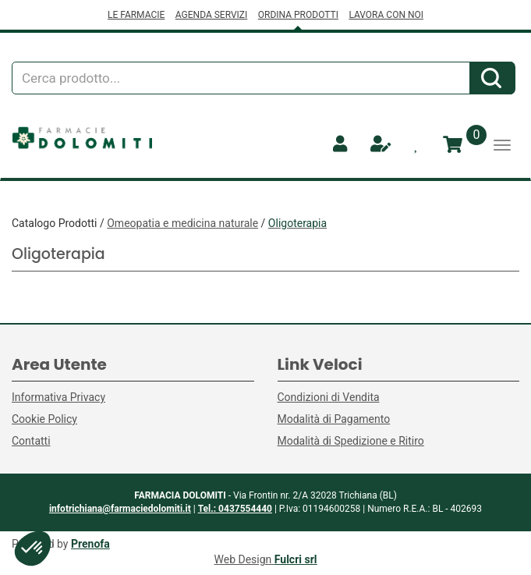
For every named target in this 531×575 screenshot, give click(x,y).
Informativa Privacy (58, 397)
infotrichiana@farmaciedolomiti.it (120, 508)
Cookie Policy (44, 419)
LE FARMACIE (136, 14)
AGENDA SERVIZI (211, 14)
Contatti (31, 441)
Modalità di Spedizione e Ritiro (351, 441)
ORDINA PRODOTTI (298, 14)
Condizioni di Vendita (329, 397)
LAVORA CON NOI (386, 14)
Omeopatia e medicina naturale (182, 223)
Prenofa (90, 544)
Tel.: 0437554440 (235, 508)
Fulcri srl (295, 559)
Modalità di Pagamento (334, 419)
